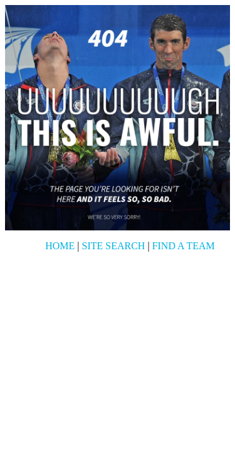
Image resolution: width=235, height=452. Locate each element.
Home (60, 245)
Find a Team (183, 245)
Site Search (113, 245)
